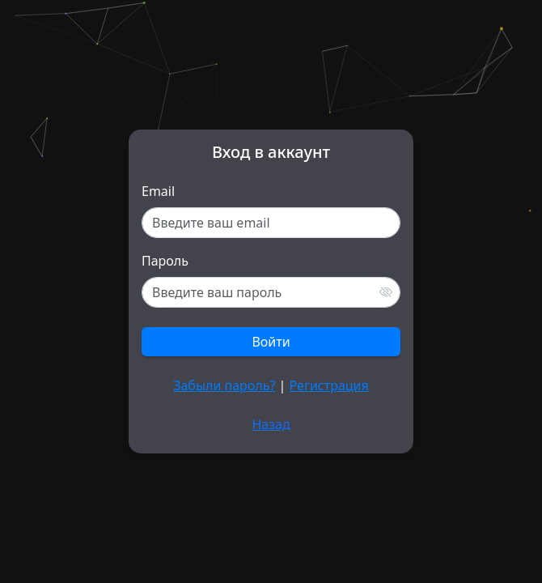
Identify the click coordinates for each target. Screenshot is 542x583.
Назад (271, 424)
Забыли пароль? (224, 385)
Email (158, 191)
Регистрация (329, 385)
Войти (271, 342)
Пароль (165, 261)
